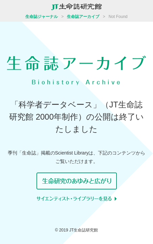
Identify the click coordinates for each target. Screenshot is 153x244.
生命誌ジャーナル (41, 16)
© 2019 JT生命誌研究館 (76, 230)
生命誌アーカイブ (83, 16)
